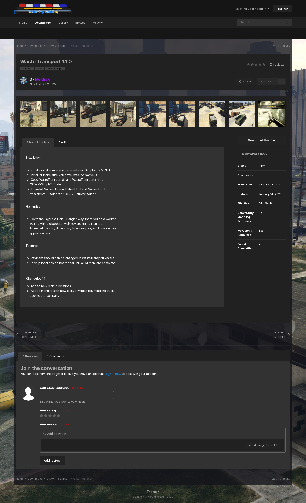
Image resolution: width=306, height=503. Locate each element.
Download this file (261, 140)
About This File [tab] (38, 142)
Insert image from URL (263, 445)
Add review (52, 460)
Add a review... (55, 433)
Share (245, 81)
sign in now (113, 374)
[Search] (260, 22)
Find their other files (43, 83)
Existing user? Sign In (252, 8)
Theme (153, 491)
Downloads (43, 24)
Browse (80, 22)
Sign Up (283, 8)
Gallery (63, 22)
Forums (22, 22)
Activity (98, 22)
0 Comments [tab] (55, 356)
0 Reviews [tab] (30, 356)
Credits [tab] (63, 142)
